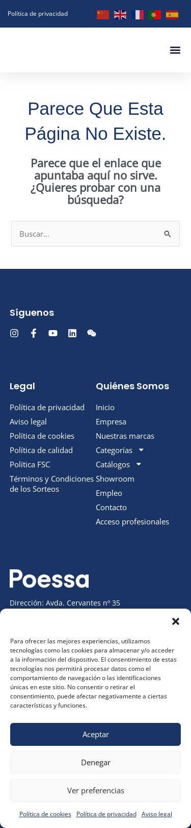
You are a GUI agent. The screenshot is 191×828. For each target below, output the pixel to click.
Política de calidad (41, 448)
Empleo (109, 491)
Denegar (96, 762)
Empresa (111, 420)
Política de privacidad (106, 814)
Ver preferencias (95, 790)
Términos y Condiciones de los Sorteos (52, 482)
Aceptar (96, 734)
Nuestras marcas (125, 434)
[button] (176, 621)
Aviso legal (157, 814)
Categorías (120, 448)
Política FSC (30, 463)
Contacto (111, 505)
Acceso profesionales (132, 520)
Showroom (115, 477)
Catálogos (119, 463)
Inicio (105, 405)
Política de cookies (45, 814)
